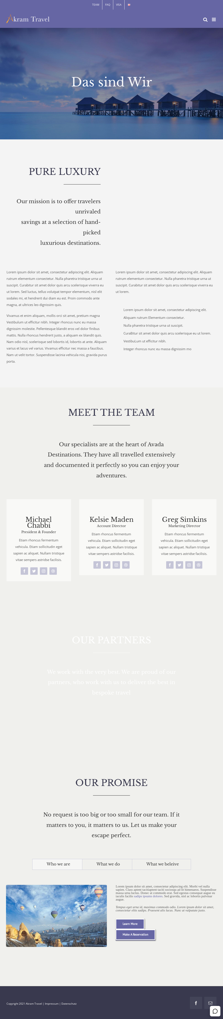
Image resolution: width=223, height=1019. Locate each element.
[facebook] (24, 571)
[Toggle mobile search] (205, 19)
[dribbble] (53, 571)
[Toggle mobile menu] (214, 19)
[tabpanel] (111, 914)
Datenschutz (69, 1003)
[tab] (57, 864)
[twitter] (34, 571)
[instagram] (43, 571)
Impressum (52, 1003)
